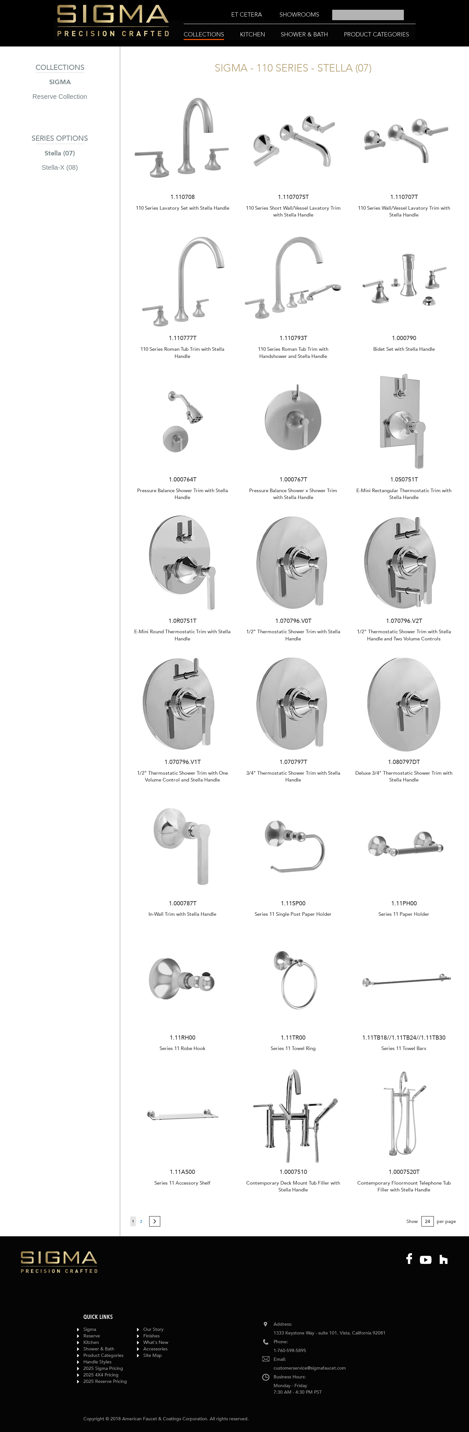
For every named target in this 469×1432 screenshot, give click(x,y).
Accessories (155, 1349)
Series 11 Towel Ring (293, 1048)
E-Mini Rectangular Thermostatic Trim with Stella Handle (403, 494)
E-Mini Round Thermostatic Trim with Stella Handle (182, 635)
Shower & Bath (98, 1349)
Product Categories (103, 1355)
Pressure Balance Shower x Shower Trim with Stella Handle (293, 494)
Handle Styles (97, 1362)
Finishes (151, 1336)
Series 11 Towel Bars (403, 1048)
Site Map (152, 1355)
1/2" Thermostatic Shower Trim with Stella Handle (293, 635)
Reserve (91, 1336)
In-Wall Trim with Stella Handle (182, 914)
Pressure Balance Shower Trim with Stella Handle (182, 494)
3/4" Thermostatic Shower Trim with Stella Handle (293, 776)
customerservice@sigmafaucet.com (310, 1368)
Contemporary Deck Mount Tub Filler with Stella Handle (293, 1186)
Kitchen (91, 1342)
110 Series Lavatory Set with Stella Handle (182, 208)
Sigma (89, 1329)
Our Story (153, 1329)
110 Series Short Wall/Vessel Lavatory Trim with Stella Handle (293, 211)
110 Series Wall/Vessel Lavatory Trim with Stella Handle (404, 211)
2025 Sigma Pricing (103, 1368)
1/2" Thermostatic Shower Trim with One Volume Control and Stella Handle (182, 776)
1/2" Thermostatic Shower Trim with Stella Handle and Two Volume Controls (404, 635)
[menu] (275, 15)
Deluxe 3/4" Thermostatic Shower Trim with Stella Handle (403, 776)
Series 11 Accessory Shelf (182, 1183)
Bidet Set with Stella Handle (404, 349)
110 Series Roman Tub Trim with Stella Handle (182, 352)
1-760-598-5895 (290, 1350)
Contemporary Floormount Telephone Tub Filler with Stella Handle (404, 1186)
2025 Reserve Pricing (105, 1381)
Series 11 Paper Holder (403, 914)
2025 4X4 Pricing (101, 1375)
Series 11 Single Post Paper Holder (293, 914)
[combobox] (368, 15)
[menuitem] (246, 15)
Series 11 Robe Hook (183, 1048)
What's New (155, 1342)
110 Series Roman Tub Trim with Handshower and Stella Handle (293, 352)
